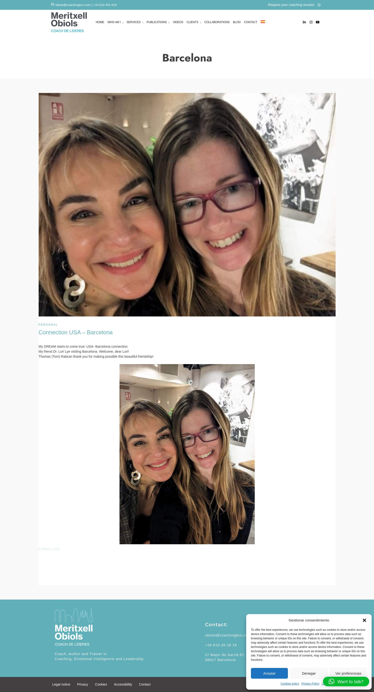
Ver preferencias (348, 673)
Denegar (309, 673)
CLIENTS (192, 22)
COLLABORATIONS (216, 22)
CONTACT (250, 22)
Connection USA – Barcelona (76, 332)
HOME (100, 22)
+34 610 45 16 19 (221, 645)
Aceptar (269, 673)
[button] (364, 620)
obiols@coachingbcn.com (73, 5)
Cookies (101, 684)
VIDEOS (178, 22)
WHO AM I (113, 22)
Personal (48, 324)
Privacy (82, 684)
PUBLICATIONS (156, 22)
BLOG (237, 22)
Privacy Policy (310, 683)
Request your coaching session (294, 5)
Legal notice (61, 684)
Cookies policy (290, 683)
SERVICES (134, 22)
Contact (145, 684)
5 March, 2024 (49, 549)
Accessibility (123, 684)
